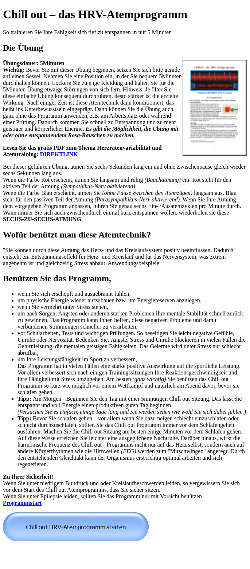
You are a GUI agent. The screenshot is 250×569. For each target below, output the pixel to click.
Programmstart (22, 503)
